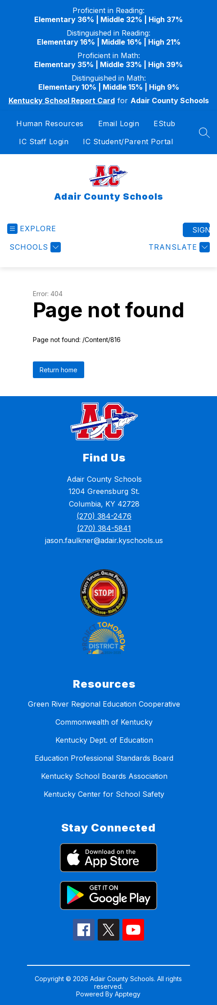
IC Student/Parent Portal (128, 141)
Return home (58, 370)
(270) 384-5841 (104, 528)
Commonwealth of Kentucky (104, 721)
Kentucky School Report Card (62, 100)
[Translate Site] (178, 247)
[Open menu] (31, 228)
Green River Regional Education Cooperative (104, 703)
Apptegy (127, 994)
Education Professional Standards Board (104, 758)
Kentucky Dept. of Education (104, 740)
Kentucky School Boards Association (104, 776)
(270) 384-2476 (104, 516)
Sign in (201, 229)
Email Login (119, 123)
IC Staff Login (43, 141)
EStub (165, 123)
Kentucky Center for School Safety (104, 794)
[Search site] (204, 132)
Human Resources (50, 123)
